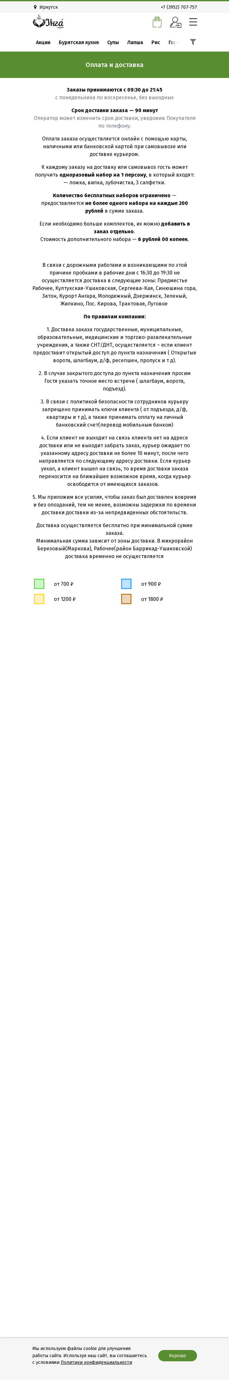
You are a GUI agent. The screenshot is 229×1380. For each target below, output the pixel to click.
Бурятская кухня (79, 42)
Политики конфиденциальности (96, 1362)
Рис (155, 42)
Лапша (135, 42)
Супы (113, 42)
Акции (43, 42)
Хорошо (177, 1355)
